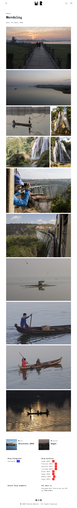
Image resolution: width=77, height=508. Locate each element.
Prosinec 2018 (46, 464)
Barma (8, 13)
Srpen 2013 (45, 479)
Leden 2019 (45, 461)
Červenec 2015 (46, 466)
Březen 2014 (46, 477)
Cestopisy (11, 461)
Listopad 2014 (46, 469)
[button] (66, 3)
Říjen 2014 (45, 471)
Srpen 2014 (45, 474)
